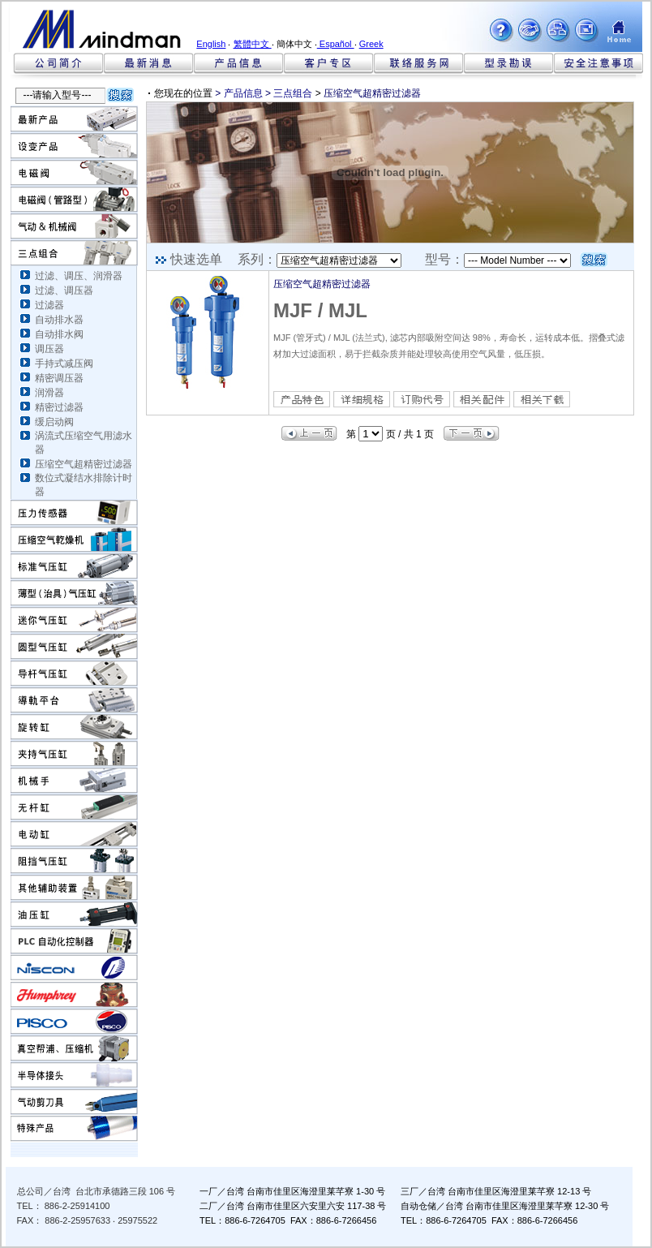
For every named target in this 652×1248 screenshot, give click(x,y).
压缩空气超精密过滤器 (83, 464)
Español (335, 44)
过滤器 (49, 305)
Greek (371, 44)
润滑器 (49, 392)
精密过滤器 (59, 407)
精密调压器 (59, 378)
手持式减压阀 (64, 363)
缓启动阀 (54, 422)
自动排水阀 (59, 334)
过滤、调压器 (64, 290)
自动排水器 (59, 319)
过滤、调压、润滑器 (78, 276)
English (210, 44)
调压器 (49, 349)
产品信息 (243, 93)
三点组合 (292, 93)
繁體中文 (253, 44)
